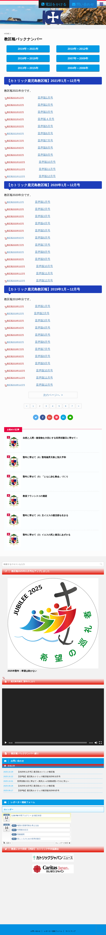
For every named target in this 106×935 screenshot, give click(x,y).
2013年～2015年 (28, 68)
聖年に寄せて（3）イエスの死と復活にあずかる (46, 535)
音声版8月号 (45, 147)
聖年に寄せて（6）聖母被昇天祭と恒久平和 (44, 457)
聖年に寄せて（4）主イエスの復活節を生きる (45, 515)
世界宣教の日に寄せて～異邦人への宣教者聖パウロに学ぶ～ (43, 781)
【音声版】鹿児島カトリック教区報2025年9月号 (38, 790)
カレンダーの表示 (62, 843)
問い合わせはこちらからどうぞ (13, 912)
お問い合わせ (35, 897)
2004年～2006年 (78, 68)
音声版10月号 (47, 161)
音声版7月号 (45, 140)
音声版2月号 (45, 104)
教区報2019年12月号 (16, 385)
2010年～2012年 (78, 48)
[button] (7, 843)
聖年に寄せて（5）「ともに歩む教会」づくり (45, 476)
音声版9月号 (45, 154)
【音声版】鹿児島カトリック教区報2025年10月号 (38, 776)
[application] (53, 716)
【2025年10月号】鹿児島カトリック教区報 (36, 786)
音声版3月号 (45, 111)
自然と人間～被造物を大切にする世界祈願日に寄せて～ (50, 438)
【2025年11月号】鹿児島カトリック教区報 (36, 772)
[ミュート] (96, 742)
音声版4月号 (42, 223)
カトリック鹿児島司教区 (53, 919)
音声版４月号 (46, 118)
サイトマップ (70, 897)
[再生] (5, 742)
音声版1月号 (45, 97)
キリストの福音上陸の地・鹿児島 (53, 925)
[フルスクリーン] (100, 742)
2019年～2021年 (28, 48)
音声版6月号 (45, 133)
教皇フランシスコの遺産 (35, 496)
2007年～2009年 (78, 58)
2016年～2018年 (28, 58)
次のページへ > (53, 394)
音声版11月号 (47, 168)
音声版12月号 (47, 176)
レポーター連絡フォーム (53, 897)
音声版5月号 (45, 126)
